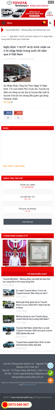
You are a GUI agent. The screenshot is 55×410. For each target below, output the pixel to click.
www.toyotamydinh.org (22, 397)
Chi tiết (8, 102)
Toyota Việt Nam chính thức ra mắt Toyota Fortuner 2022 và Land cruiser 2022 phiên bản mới (34, 330)
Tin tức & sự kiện (27, 59)
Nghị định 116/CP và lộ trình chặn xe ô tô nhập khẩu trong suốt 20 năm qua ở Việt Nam (27, 50)
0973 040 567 (18, 404)
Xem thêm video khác (14, 166)
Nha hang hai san (30, 384)
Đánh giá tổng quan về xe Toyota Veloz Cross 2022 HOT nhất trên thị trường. (33, 305)
